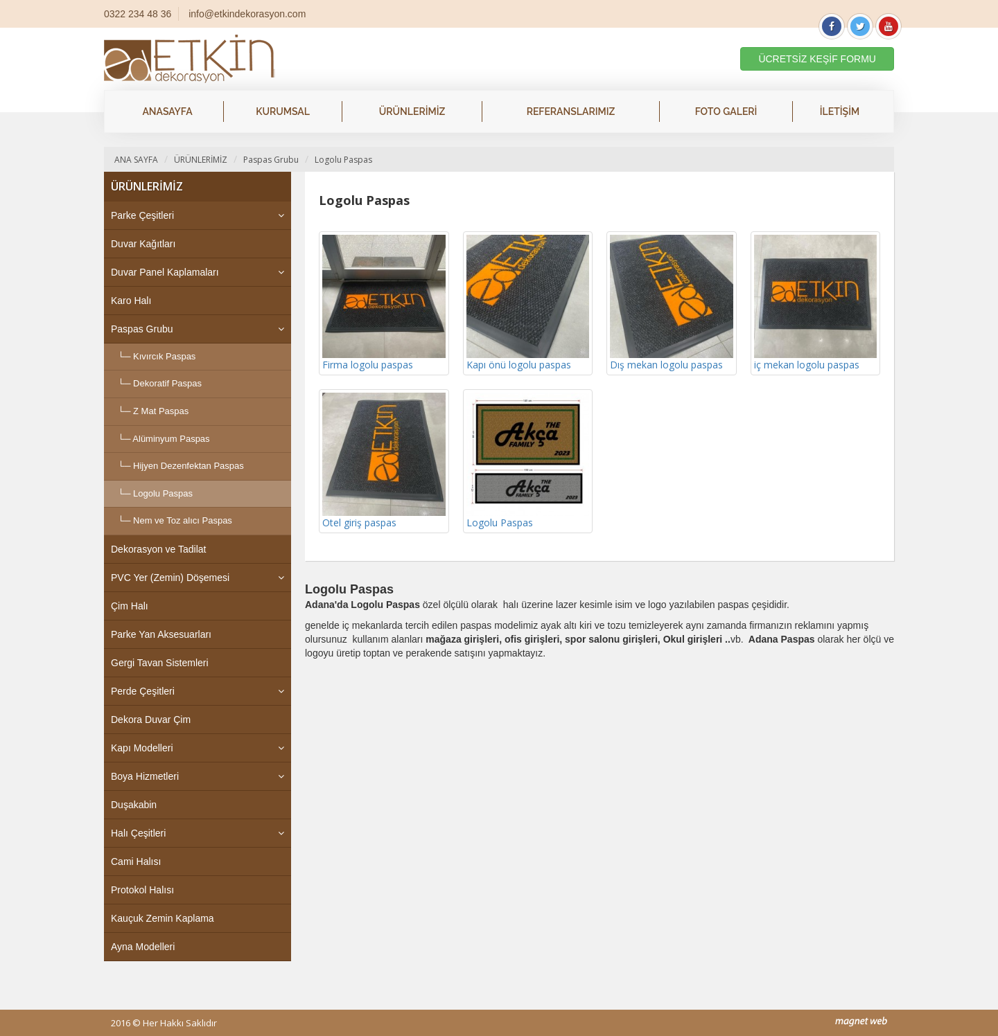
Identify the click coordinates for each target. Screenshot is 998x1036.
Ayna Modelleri (143, 946)
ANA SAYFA (136, 160)
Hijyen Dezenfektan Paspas (188, 466)
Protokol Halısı (142, 889)
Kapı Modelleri (142, 747)
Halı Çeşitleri (138, 833)
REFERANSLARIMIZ (571, 111)
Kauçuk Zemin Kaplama (162, 918)
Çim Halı (129, 605)
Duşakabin (134, 804)
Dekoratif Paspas (167, 383)
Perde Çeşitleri (143, 691)
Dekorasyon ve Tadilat (158, 549)
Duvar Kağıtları (143, 243)
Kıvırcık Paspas (164, 356)
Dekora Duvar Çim (151, 719)
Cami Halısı (136, 861)
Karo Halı (131, 300)
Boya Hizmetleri (145, 776)
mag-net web (861, 1022)
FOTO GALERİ (726, 111)
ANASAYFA (167, 111)
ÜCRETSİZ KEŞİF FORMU (817, 58)
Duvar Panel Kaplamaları (165, 272)
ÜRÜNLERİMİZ (412, 111)
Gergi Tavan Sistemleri (160, 662)
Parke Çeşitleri (142, 215)
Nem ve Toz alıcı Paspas (182, 520)
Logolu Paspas (343, 160)
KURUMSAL (283, 111)
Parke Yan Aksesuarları (161, 634)
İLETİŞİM (839, 111)
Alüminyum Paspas (170, 439)
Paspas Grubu (271, 160)
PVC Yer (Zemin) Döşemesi (170, 577)
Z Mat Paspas (161, 411)
